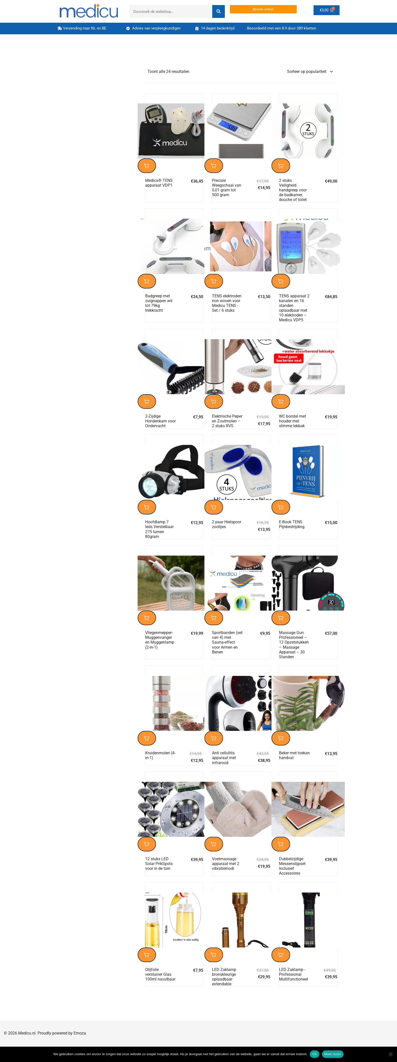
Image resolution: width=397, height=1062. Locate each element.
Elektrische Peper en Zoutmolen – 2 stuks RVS (227, 427)
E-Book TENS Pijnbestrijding (291, 532)
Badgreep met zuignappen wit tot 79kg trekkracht (158, 307)
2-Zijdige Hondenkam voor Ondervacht (160, 427)
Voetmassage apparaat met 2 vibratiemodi (225, 878)
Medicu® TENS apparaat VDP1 (159, 185)
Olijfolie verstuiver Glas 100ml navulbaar (160, 990)
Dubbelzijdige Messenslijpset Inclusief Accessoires (292, 880)
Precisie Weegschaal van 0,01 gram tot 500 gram (226, 189)
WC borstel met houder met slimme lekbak (292, 427)
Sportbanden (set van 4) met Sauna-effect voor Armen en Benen (227, 652)
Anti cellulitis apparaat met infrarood (224, 770)
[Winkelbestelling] (310, 72)
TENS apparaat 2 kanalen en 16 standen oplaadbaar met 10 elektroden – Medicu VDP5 (294, 312)
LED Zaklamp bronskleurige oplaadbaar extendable (224, 993)
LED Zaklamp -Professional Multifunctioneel (293, 990)
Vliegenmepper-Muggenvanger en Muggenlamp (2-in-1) (159, 650)
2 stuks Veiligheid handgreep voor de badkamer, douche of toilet (293, 192)
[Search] (218, 11)
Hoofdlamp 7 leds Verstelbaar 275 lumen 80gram (159, 537)
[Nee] (390, 1054)
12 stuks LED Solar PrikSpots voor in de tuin (159, 878)
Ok (314, 1054)
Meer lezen (332, 1054)
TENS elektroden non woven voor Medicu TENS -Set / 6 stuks (226, 307)
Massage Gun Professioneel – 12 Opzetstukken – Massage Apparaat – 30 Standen (294, 654)
